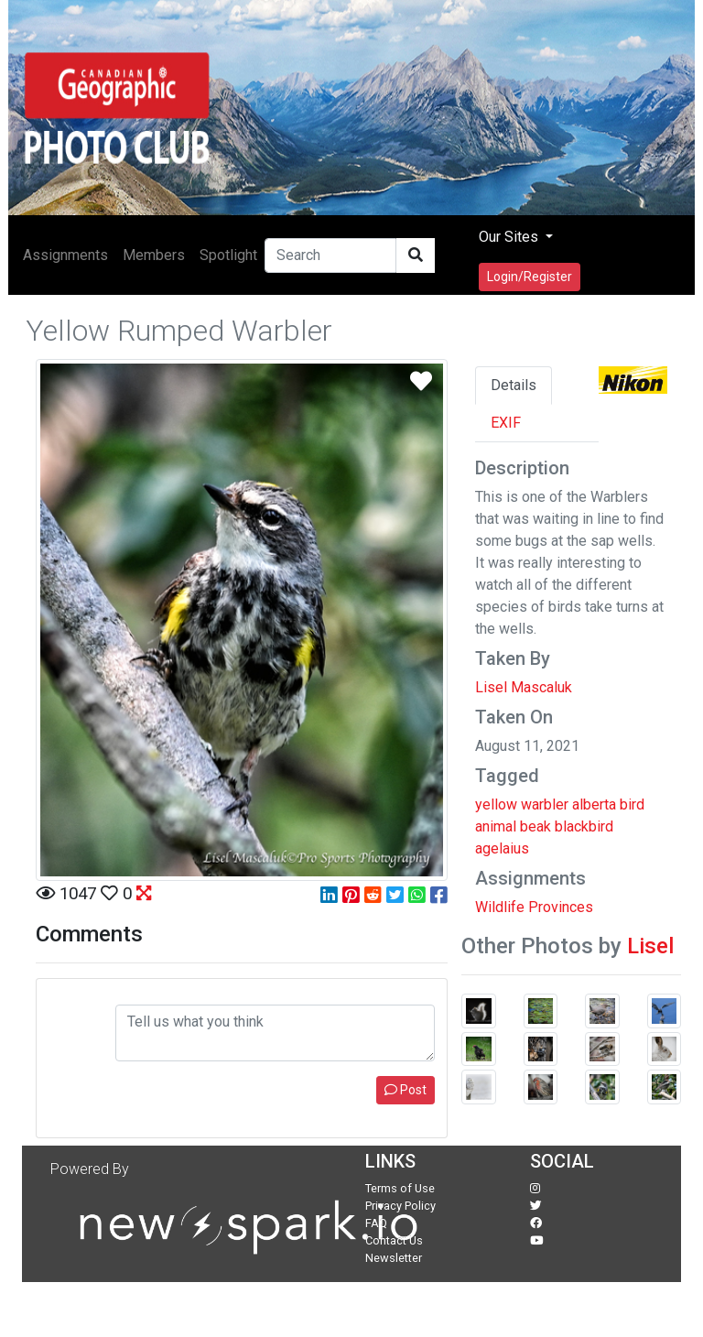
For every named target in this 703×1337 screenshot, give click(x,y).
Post (405, 1089)
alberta (594, 804)
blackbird (584, 826)
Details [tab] (513, 385)
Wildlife (500, 907)
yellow (496, 804)
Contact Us (394, 1240)
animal (495, 826)
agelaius (502, 848)
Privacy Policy (400, 1205)
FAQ (376, 1223)
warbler (544, 804)
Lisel (650, 946)
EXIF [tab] (506, 422)
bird (632, 804)
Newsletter (393, 1258)
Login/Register (529, 276)
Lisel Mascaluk (523, 687)
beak (535, 826)
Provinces (560, 907)
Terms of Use (400, 1188)
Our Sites (510, 236)
